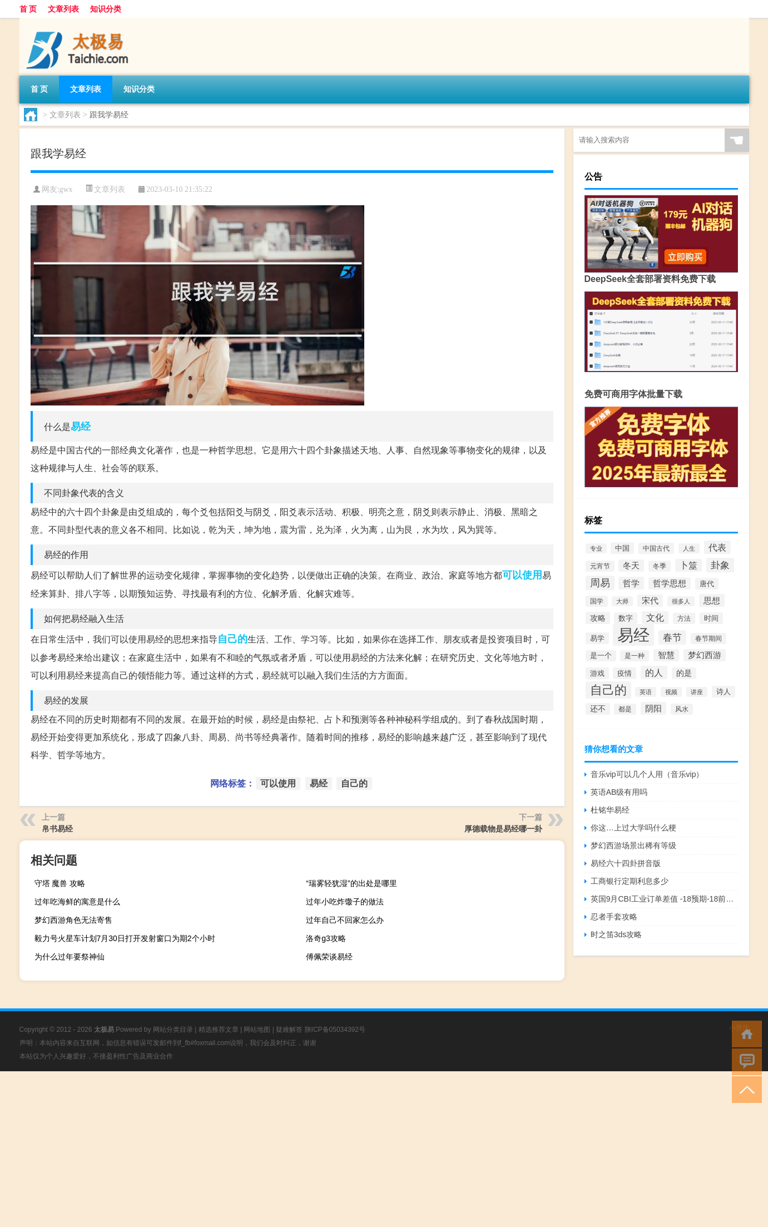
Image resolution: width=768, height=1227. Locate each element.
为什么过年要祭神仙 (69, 956)
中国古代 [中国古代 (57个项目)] (656, 548)
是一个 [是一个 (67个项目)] (601, 656)
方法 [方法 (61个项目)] (684, 618)
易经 (81, 426)
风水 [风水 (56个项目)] (681, 709)
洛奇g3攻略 (326, 938)
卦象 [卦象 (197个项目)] (720, 565)
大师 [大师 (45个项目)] (622, 601)
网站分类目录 (173, 1029)
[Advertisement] (333, 1149)
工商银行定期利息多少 (629, 881)
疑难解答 (289, 1029)
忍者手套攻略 (614, 916)
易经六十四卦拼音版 (626, 863)
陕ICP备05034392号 (335, 1029)
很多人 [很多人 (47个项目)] (681, 601)
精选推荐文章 (219, 1029)
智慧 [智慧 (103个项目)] (666, 655)
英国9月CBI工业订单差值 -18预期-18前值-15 (664, 898)
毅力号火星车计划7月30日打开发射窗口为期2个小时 (124, 938)
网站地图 (257, 1029)
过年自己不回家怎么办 (345, 920)
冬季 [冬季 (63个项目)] (659, 566)
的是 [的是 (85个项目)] (684, 673)
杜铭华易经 (610, 809)
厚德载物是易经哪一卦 (503, 828)
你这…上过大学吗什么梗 (633, 827)
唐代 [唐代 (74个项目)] (707, 584)
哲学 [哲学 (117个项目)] (631, 583)
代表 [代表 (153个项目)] (717, 547)
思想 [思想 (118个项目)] (711, 600)
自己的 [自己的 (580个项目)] (608, 690)
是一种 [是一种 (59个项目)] (635, 656)
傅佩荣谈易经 (329, 956)
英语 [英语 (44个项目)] (646, 692)
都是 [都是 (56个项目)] (625, 709)
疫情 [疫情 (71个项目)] (624, 673)
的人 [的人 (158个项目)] (654, 672)
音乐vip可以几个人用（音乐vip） (647, 774)
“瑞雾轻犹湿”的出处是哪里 (351, 883)
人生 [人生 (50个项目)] (689, 548)
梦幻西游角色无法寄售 (73, 920)
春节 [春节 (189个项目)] (672, 637)
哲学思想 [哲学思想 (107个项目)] (669, 583)
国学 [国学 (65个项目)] (596, 601)
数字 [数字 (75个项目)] (625, 618)
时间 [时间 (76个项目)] (711, 618)
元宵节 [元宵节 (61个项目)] (600, 566)
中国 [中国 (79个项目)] (622, 548)
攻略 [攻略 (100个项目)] (598, 618)
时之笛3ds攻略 (616, 934)
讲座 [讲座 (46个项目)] (697, 692)
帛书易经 (57, 828)
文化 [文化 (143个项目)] (655, 617)
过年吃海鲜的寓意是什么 (77, 901)
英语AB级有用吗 (619, 792)
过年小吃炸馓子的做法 (345, 901)
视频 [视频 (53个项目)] (671, 692)
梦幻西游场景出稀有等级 (633, 845)
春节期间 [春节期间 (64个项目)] (708, 638)
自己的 (232, 639)
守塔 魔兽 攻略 (60, 883)
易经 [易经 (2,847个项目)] (633, 635)
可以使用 (522, 575)
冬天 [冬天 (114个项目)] (631, 565)
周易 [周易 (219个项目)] (600, 582)
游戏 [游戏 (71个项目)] (597, 673)
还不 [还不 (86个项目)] (598, 709)
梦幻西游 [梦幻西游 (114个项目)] (704, 655)
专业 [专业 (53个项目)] (596, 548)
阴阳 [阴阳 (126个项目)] (653, 708)
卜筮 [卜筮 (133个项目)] (688, 565)
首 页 (28, 8)
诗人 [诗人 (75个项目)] (723, 691)
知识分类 (105, 8)
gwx (65, 189)
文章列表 (63, 8)
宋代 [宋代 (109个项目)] (650, 600)
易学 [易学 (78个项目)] (597, 638)
